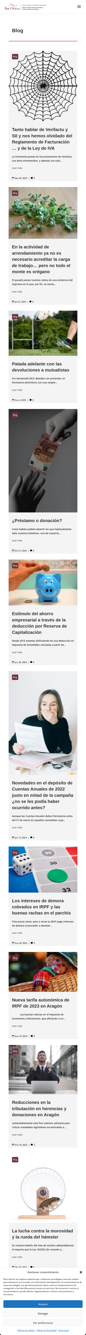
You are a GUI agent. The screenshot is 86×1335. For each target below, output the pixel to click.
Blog (15, 56)
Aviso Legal (63, 1330)
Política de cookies (26, 1330)
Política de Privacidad (46, 1330)
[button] (81, 1272)
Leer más (17, 168)
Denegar (43, 1313)
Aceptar (43, 1304)
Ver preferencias (43, 1322)
